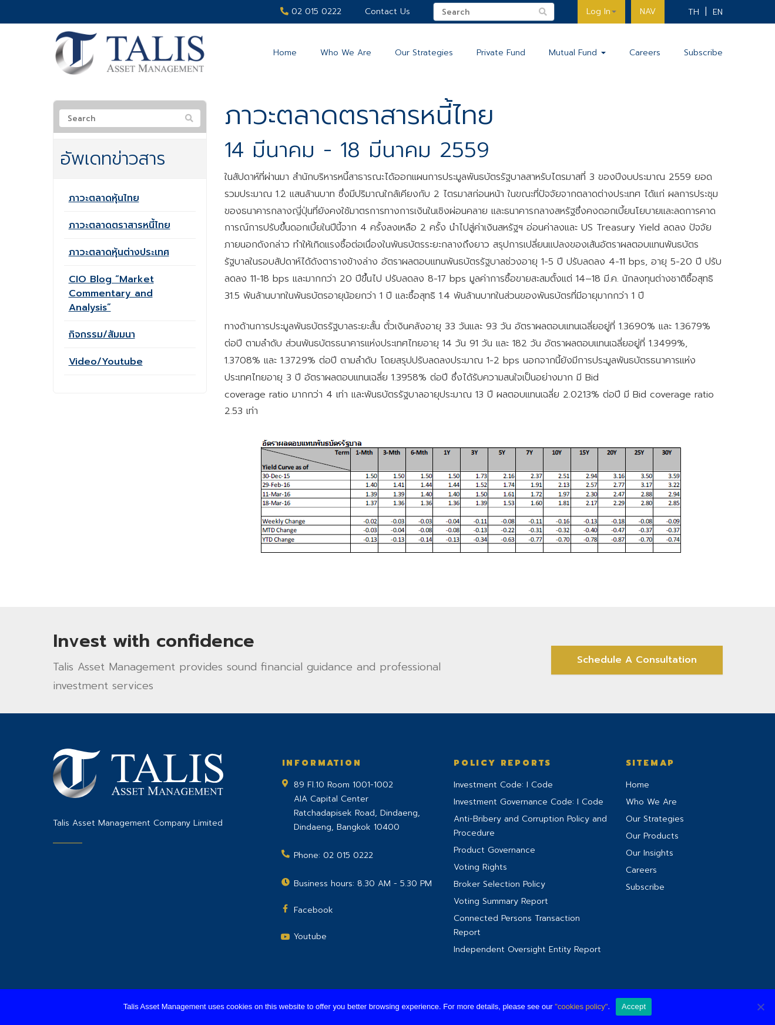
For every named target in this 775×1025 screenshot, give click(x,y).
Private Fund (501, 52)
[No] (760, 1007)
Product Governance (494, 850)
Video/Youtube (106, 362)
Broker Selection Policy (499, 884)
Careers (644, 52)
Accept (634, 1006)
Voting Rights (480, 867)
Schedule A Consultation (637, 660)
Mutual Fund (577, 52)
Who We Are (345, 52)
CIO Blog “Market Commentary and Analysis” (111, 293)
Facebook (313, 910)
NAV (648, 11)
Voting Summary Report (501, 901)
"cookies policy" (581, 1006)
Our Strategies (424, 52)
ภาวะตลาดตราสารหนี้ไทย (119, 225)
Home (285, 52)
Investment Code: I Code (503, 785)
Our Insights (649, 853)
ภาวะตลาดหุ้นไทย (104, 198)
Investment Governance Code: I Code (528, 802)
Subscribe (703, 52)
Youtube (310, 936)
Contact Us (387, 11)
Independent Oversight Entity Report (527, 949)
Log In (601, 11)
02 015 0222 (310, 11)
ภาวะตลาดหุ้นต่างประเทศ (119, 252)
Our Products (652, 836)
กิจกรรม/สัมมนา (102, 335)
